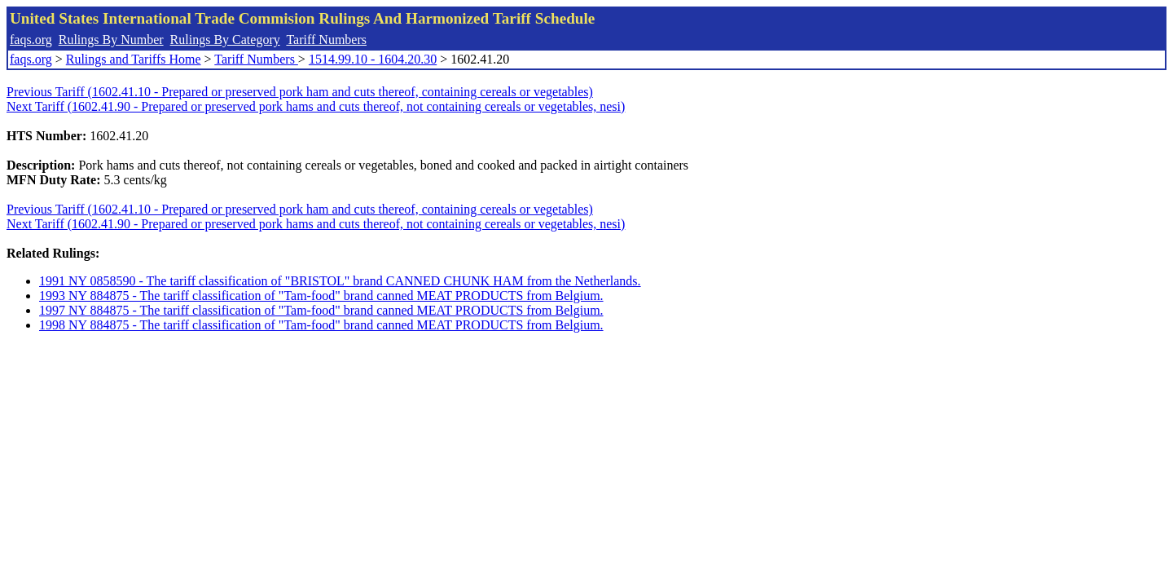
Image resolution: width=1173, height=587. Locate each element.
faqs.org (31, 39)
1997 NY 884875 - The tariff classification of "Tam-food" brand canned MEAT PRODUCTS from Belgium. (321, 310)
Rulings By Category (225, 39)
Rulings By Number (111, 39)
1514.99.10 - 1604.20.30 (373, 59)
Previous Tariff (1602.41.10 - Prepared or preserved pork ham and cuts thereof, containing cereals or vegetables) (300, 92)
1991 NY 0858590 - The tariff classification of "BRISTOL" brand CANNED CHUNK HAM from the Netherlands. (340, 281)
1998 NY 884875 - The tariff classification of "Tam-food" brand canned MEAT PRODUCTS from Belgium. (321, 325)
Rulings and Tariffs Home (133, 59)
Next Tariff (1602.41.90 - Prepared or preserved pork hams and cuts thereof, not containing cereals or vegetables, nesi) (316, 106)
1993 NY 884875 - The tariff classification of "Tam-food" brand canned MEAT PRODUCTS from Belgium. (321, 295)
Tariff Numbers (326, 39)
